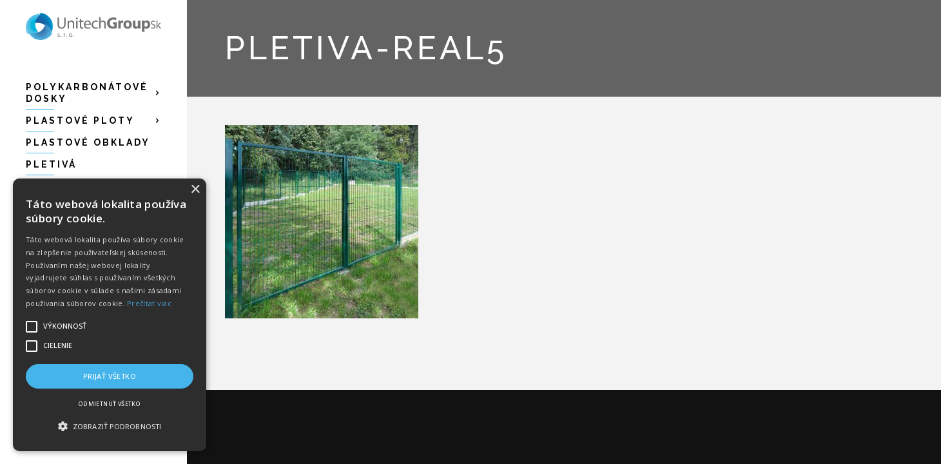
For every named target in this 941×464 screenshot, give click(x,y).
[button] (109, 426)
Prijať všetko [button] (109, 376)
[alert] (109, 315)
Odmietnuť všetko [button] (110, 404)
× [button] (195, 190)
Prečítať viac (149, 303)
